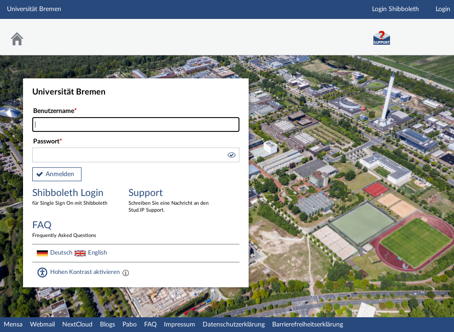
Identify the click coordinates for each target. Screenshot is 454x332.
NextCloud (77, 324)
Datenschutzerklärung (234, 324)
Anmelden (60, 174)
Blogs (107, 324)
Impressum (179, 324)
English (97, 252)
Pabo (129, 324)
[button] (231, 156)
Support (169, 201)
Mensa (13, 324)
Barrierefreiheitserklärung (307, 324)
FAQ (150, 324)
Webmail (42, 324)
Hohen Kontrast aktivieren (85, 272)
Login (443, 9)
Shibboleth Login (73, 197)
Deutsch (61, 252)
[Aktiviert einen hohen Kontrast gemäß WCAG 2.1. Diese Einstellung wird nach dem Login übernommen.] (125, 272)
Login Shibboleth (395, 9)
